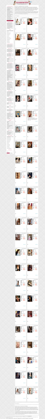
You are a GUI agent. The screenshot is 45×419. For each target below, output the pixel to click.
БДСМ (7, 122)
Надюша (16, 125)
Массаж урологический (9, 86)
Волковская (8, 40)
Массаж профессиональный (9, 83)
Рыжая (8, 60)
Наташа (16, 279)
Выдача (8, 107)
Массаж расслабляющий (9, 87)
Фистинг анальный (9, 110)
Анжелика (29, 371)
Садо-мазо (8, 121)
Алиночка (29, 125)
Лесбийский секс (9, 73)
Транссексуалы (8, 134)
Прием (8, 106)
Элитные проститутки (9, 27)
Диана (16, 233)
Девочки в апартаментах (9, 14)
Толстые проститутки (9, 51)
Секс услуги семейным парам (9, 77)
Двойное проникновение (10, 74)
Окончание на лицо (9, 99)
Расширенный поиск (9, 16)
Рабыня (8, 124)
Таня (28, 79)
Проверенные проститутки (8, 9)
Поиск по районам (9, 19)
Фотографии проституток (10, 418)
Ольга (16, 33)
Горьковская (8, 42)
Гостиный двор (24, 33)
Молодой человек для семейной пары (9, 76)
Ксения (28, 310)
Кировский (8, 146)
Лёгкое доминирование (9, 125)
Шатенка (8, 61)
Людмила (29, 110)
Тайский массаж (9, 89)
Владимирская (8, 39)
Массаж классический (9, 82)
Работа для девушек (9, 18)
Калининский (8, 145)
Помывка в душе (9, 133)
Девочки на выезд (9, 15)
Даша (16, 79)
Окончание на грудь (9, 100)
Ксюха (28, 279)
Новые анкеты (8, 13)
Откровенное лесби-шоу (9, 116)
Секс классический (9, 70)
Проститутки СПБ (9, 7)
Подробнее (24, 44)
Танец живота (8, 118)
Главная (7, 418)
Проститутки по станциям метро (25, 418)
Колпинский (8, 147)
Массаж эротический (9, 85)
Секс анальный (8, 71)
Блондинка (8, 58)
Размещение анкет (9, 20)
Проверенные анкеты (19, 418)
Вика (16, 48)
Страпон (8, 127)
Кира (16, 110)
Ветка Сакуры (8, 88)
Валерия (28, 202)
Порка (7, 128)
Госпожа (8, 123)
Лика (16, 356)
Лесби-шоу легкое (9, 115)
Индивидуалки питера (9, 8)
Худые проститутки (9, 49)
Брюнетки (8, 59)
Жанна (16, 325)
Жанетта (16, 248)
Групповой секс (9, 72)
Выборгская (8, 41)
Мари (16, 310)
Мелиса (16, 156)
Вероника (29, 325)
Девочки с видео (15, 418)
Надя (28, 171)
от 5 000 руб (8, 28)
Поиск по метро (9, 17)
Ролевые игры (8, 126)
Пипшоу (8, 117)
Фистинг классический (9, 109)
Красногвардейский (9, 148)
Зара (28, 356)
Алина (28, 33)
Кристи (28, 48)
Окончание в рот (9, 98)
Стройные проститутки (9, 50)
